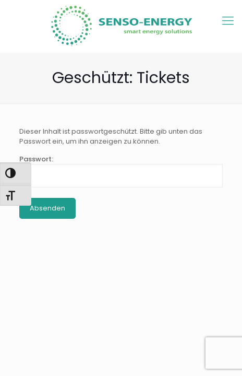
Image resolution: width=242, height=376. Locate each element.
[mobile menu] (228, 21)
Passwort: (121, 170)
